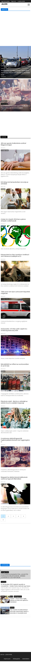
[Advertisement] (15, 27)
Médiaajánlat (16, 659)
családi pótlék (21, 1)
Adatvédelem (25, 659)
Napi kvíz (13, 1)
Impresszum (7, 659)
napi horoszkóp (5, 1)
